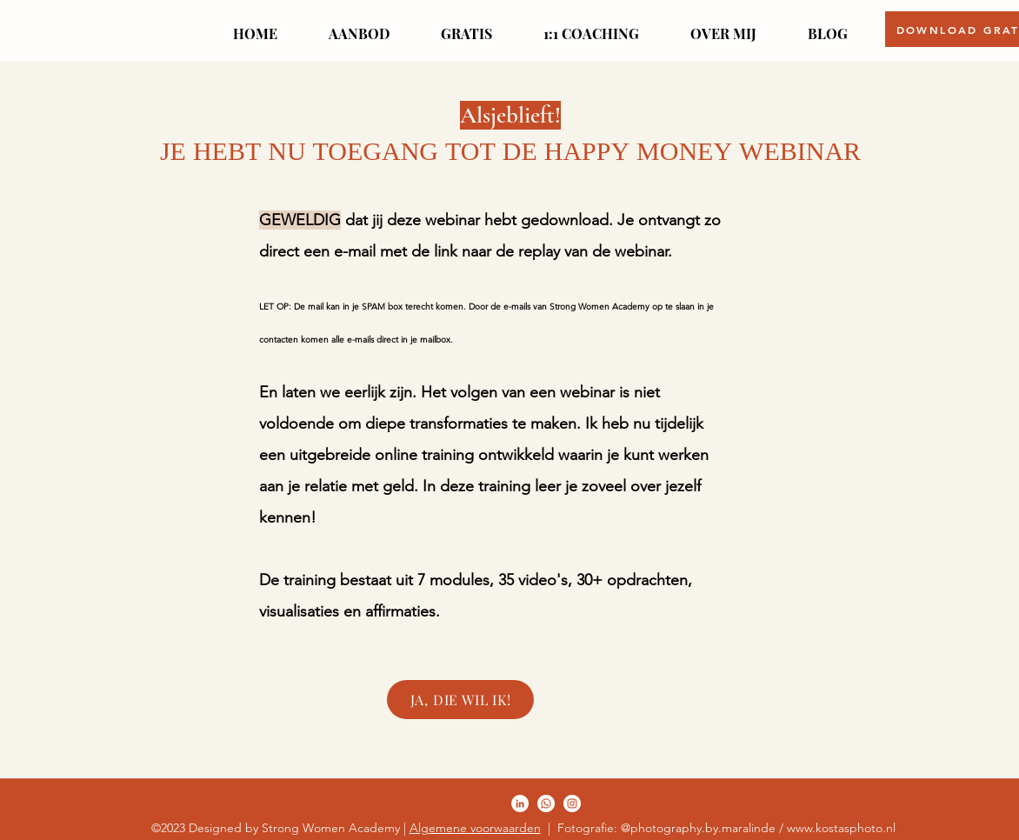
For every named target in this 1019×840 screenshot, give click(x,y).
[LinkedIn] (572, 803)
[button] (359, 25)
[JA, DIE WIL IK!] (460, 699)
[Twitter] (546, 803)
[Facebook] (520, 803)
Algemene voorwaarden (475, 828)
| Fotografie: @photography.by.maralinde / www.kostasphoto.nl (718, 828)
